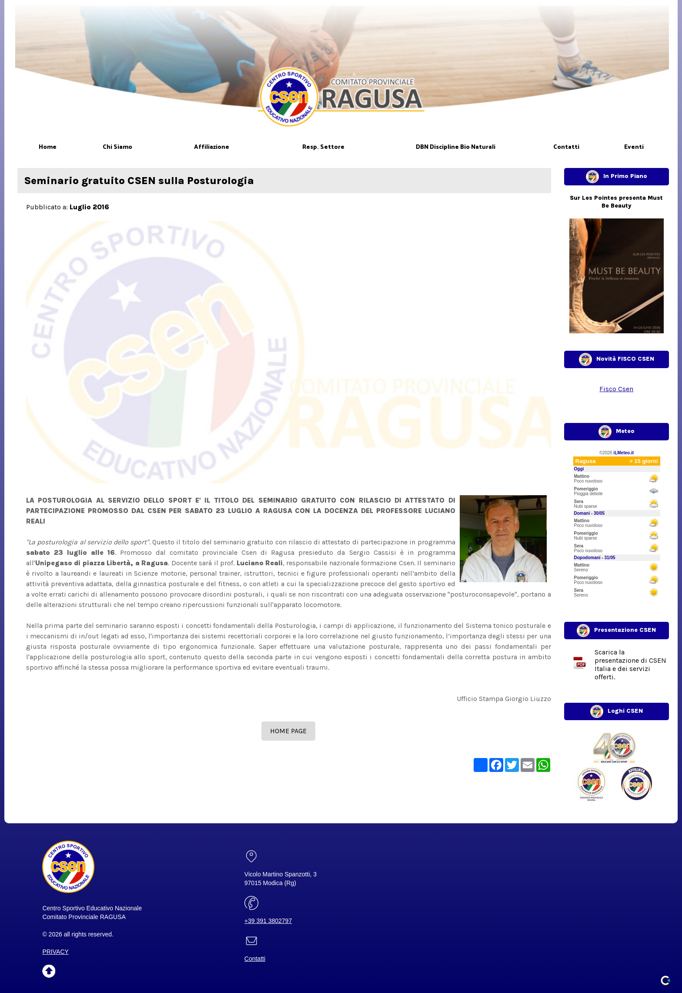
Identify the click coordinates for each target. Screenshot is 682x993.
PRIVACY (55, 951)
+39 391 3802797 (268, 920)
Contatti (254, 958)
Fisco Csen (616, 389)
